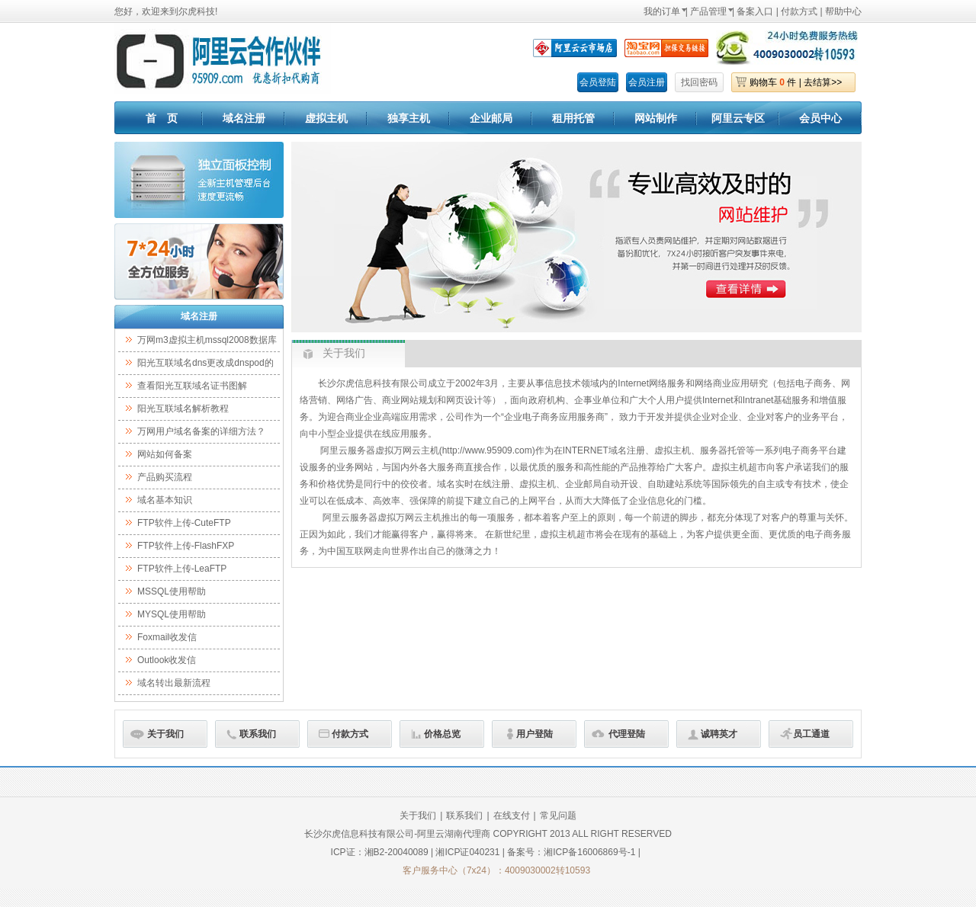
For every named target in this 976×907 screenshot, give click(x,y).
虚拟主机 (326, 118)
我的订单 (662, 11)
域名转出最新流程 (173, 683)
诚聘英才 (719, 734)
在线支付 (511, 815)
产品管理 (708, 11)
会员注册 (646, 82)
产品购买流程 (164, 477)
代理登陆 (626, 734)
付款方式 (799, 11)
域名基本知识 (164, 500)
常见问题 (558, 815)
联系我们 (257, 734)
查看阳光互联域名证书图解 (192, 385)
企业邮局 (491, 118)
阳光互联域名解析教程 (183, 408)
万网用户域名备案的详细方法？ (201, 431)
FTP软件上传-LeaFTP (181, 568)
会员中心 (820, 118)
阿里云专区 (738, 118)
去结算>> (823, 82)
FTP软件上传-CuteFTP (184, 523)
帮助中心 (843, 11)
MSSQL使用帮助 (171, 591)
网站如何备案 (164, 454)
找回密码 (699, 82)
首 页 (162, 118)
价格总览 (442, 734)
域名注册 (244, 118)
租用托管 (573, 118)
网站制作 (655, 118)
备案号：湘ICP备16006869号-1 (571, 852)
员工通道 (811, 734)
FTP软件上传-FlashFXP (185, 545)
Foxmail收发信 (167, 637)
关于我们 (165, 734)
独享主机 (408, 118)
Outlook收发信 (166, 660)
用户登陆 (534, 734)
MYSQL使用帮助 (171, 614)
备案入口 (755, 11)
